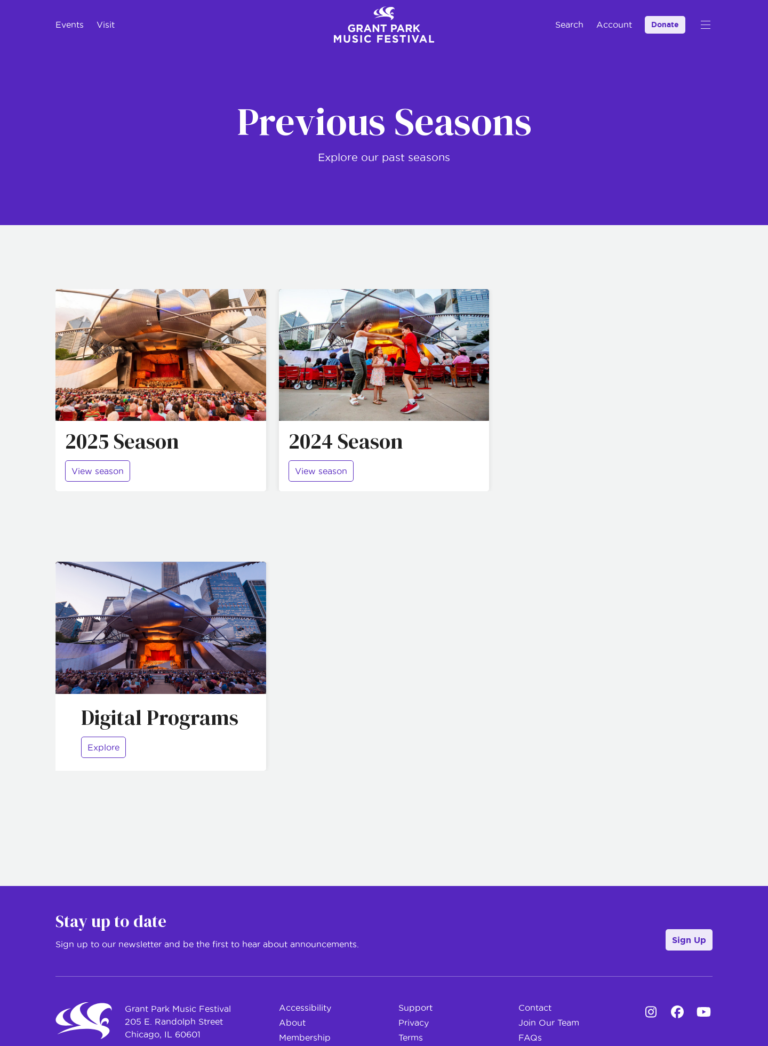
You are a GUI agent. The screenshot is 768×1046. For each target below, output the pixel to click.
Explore (103, 747)
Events (69, 24)
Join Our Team (548, 1022)
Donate (665, 24)
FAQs (530, 1037)
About (292, 1022)
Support (415, 1007)
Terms (410, 1037)
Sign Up (689, 940)
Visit (106, 24)
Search (569, 24)
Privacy (413, 1022)
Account (614, 24)
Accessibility (305, 1007)
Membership (305, 1037)
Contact (534, 1007)
